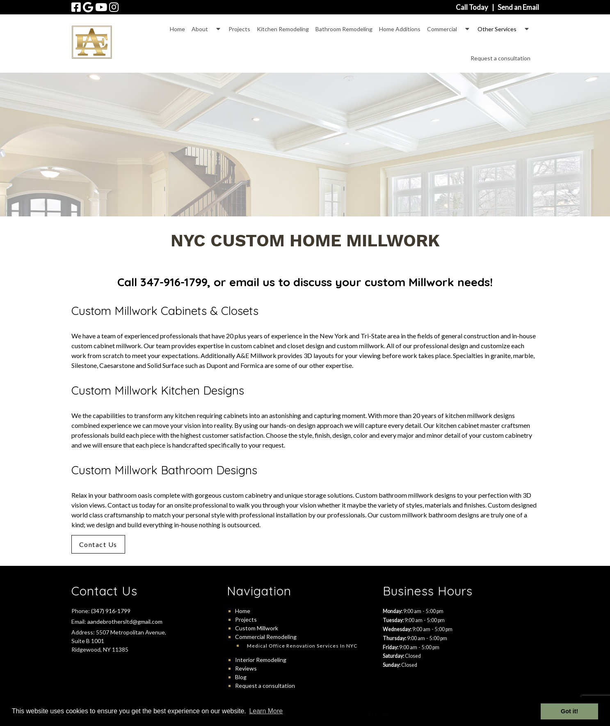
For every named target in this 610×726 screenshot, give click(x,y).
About (200, 28)
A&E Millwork (256, 355)
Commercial (442, 28)
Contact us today (131, 505)
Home (177, 28)
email (244, 282)
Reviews (246, 668)
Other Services (496, 28)
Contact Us (98, 544)
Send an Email (518, 7)
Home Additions (399, 28)
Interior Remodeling (260, 659)
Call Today (472, 7)
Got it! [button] (569, 711)
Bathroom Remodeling (343, 28)
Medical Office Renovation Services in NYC (302, 646)
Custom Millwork (256, 628)
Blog (241, 676)
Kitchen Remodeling (283, 28)
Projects (239, 28)
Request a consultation (500, 58)
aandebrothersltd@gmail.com (124, 621)
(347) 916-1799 (110, 610)
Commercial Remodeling (266, 636)
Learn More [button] (266, 711)
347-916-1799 (173, 282)
